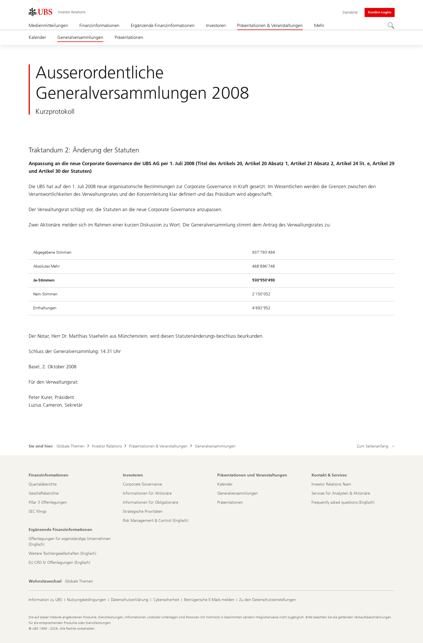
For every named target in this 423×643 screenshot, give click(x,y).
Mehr (319, 25)
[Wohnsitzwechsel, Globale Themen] (79, 581)
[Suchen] (391, 25)
